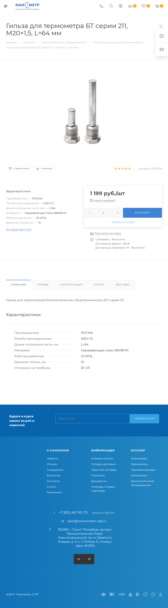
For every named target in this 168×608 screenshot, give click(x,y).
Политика (98, 475)
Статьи (51, 486)
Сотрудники (55, 469)
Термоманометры (143, 469)
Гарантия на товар (104, 469)
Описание (18, 284)
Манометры (139, 458)
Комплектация (71, 284)
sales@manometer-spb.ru (87, 521)
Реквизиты (54, 492)
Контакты (53, 481)
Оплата (99, 284)
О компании (58, 450)
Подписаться (145, 418)
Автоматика (139, 475)
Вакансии (53, 475)
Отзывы (43, 284)
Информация (103, 450)
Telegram (89, 559)
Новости (52, 458)
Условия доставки (103, 464)
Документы (99, 481)
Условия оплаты (102, 458)
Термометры (139, 464)
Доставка (123, 284)
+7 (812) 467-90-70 (73, 512)
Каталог (138, 450)
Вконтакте (79, 559)
